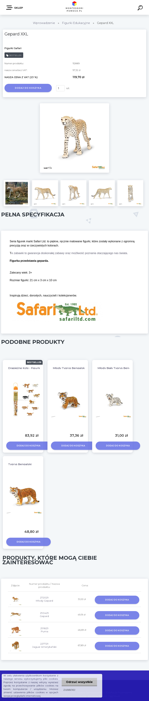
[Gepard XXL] (74, 104)
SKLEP (15, 8)
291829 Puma (44, 630)
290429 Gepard (44, 614)
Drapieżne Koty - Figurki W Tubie (30, 368)
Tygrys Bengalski (20, 464)
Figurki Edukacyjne (76, 23)
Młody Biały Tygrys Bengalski (117, 368)
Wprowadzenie (44, 23)
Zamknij (69, 690)
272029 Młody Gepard (44, 599)
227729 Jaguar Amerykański (44, 645)
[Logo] (74, 7)
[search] (141, 8)
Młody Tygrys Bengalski (69, 368)
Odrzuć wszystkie (79, 682)
